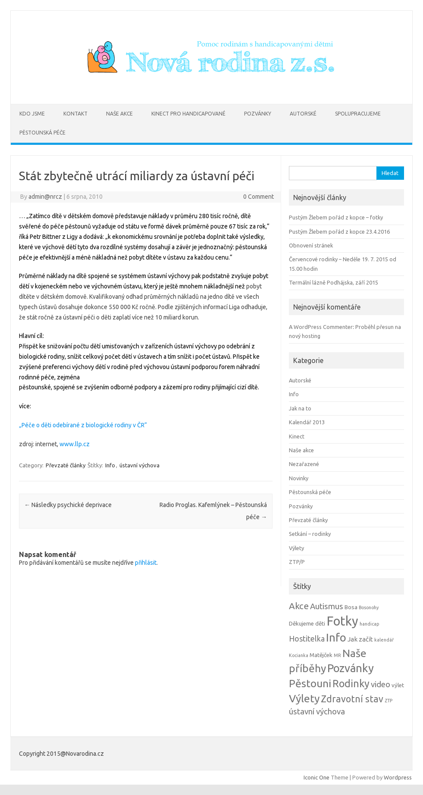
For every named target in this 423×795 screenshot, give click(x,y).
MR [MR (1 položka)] (337, 655)
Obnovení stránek (311, 245)
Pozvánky (257, 113)
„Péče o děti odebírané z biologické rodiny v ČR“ (83, 425)
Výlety (296, 548)
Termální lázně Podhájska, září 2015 (333, 282)
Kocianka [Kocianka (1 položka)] (298, 655)
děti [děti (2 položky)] (320, 623)
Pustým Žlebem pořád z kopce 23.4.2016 (339, 231)
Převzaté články (65, 465)
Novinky (298, 478)
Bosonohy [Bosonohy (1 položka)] (369, 607)
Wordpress (398, 777)
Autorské (303, 113)
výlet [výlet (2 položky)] (398, 685)
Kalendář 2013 (307, 422)
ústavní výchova (139, 465)
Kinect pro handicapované (188, 113)
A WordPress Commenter (321, 327)
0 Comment (258, 196)
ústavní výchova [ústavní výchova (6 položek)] (317, 711)
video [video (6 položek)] (380, 684)
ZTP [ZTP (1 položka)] (388, 700)
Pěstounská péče (42, 132)
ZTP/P (297, 562)
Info (110, 465)
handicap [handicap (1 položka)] (369, 623)
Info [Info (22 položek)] (336, 637)
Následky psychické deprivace (68, 504)
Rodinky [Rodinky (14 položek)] (351, 683)
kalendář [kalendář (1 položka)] (384, 639)
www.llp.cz (74, 444)
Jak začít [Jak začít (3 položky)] (360, 639)
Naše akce (119, 113)
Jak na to (300, 408)
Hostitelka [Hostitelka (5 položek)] (307, 639)
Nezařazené (304, 464)
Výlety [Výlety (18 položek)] (304, 698)
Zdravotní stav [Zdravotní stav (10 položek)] (352, 699)
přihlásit (146, 562)
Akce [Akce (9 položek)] (299, 606)
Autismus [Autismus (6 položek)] (326, 606)
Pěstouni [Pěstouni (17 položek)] (310, 683)
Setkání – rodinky (310, 534)
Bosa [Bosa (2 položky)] (351, 607)
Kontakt (75, 113)
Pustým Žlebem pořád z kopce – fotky (336, 217)
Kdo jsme (32, 113)
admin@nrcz (45, 196)
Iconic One (316, 777)
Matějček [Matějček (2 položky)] (321, 655)
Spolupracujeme (358, 113)
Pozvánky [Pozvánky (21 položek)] (350, 668)
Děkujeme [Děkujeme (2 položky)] (301, 623)
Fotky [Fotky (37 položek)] (342, 621)
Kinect (296, 436)
